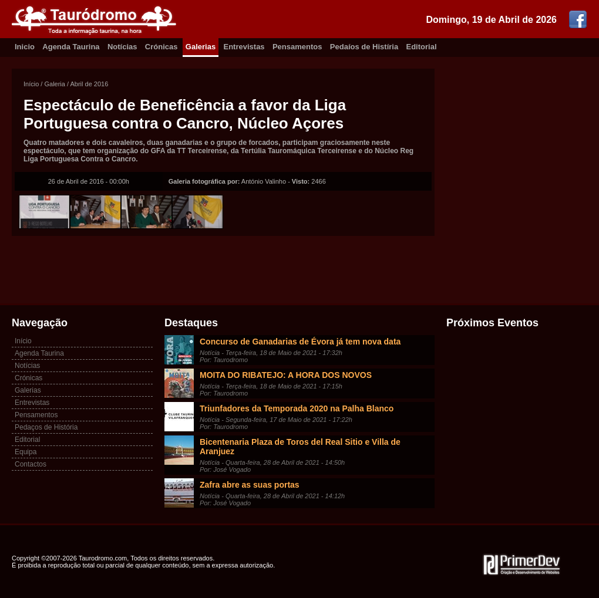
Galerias (201, 46)
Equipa (25, 452)
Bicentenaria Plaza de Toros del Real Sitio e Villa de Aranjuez (300, 446)
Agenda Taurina (70, 46)
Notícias (122, 46)
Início (31, 83)
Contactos (30, 464)
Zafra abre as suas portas (250, 484)
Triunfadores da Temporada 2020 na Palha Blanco (296, 408)
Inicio (25, 46)
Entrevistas (244, 46)
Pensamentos (297, 46)
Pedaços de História (46, 427)
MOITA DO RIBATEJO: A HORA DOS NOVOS (286, 375)
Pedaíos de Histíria (364, 46)
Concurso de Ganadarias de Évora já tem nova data (300, 341)
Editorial (421, 46)
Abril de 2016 (89, 83)
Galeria (54, 83)
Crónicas (161, 46)
